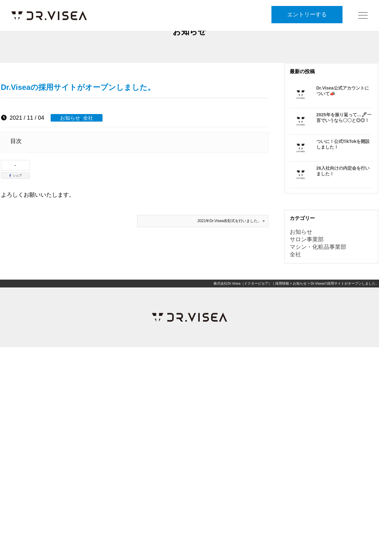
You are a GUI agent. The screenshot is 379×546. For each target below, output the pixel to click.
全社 (88, 118)
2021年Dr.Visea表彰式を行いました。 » (231, 221)
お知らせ (70, 118)
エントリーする (307, 15)
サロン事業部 (307, 239)
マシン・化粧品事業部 (318, 247)
